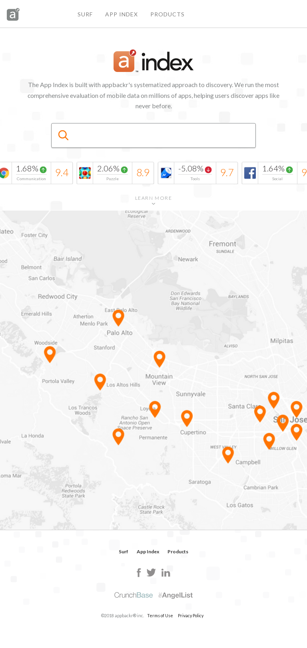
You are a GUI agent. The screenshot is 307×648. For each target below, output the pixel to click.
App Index (121, 14)
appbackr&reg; (13, 14)
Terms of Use (160, 615)
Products (167, 14)
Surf (85, 14)
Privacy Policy (190, 615)
